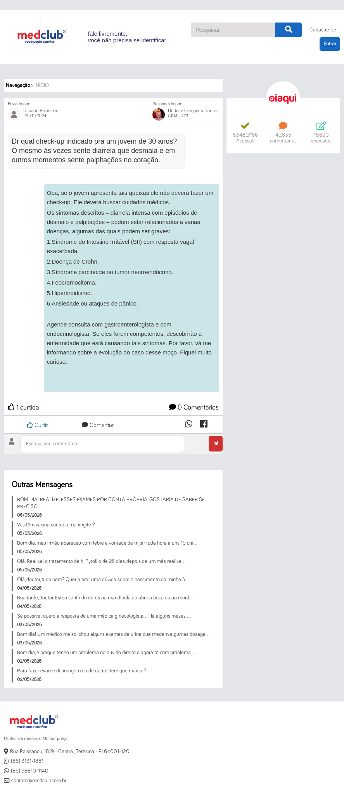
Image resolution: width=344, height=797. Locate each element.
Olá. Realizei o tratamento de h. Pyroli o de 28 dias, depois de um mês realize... (101, 561)
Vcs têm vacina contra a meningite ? (56, 525)
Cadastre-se (322, 30)
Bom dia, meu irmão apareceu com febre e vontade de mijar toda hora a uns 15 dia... (107, 543)
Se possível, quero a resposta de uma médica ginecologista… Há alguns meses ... (104, 616)
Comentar (98, 425)
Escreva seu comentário (51, 443)
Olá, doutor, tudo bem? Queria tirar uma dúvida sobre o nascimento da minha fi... (103, 579)
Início (42, 85)
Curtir (37, 425)
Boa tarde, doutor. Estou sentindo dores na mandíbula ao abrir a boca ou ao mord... (105, 598)
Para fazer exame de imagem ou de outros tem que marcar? (81, 671)
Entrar (329, 44)
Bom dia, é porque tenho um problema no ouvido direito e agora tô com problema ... (106, 652)
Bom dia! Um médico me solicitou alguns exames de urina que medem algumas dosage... (113, 634)
